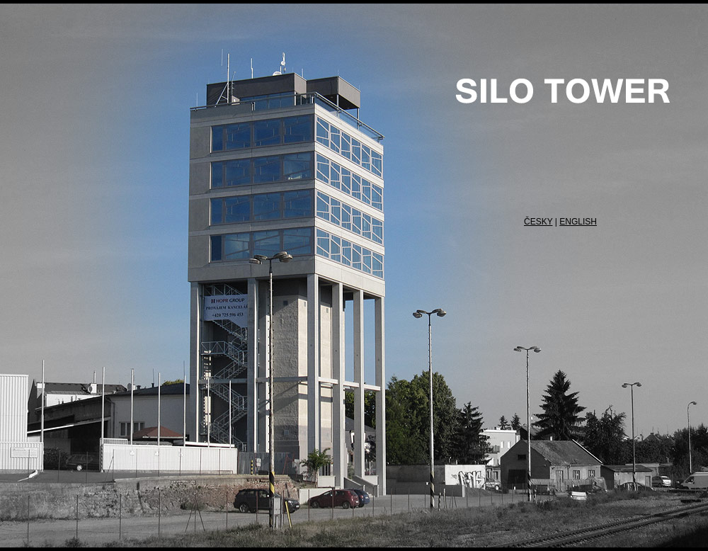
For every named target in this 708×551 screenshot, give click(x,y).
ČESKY (538, 222)
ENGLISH (578, 222)
